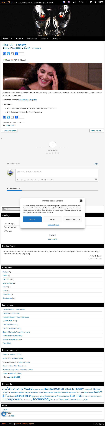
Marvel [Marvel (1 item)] (46, 392)
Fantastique (10, 224)
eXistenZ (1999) (15, 355)
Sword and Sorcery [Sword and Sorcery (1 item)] (26, 400)
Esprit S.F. (6, 2)
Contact (81, 2)
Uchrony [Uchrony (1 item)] (81, 400)
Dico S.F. (6, 38)
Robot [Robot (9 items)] (98, 392)
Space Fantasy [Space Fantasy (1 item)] (40, 396)
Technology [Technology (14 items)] (41, 399)
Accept (32, 219)
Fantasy (9, 231)
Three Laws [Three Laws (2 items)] (63, 400)
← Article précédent (9, 131)
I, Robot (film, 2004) (10, 321)
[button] (81, 201)
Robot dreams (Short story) (12, 336)
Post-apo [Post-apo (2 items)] (80, 393)
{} (48, 179)
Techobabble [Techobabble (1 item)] (54, 400)
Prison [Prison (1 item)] (86, 392)
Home (74, 2)
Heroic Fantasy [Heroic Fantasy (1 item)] (14, 392)
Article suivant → (97, 131)
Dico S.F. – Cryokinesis (18, 366)
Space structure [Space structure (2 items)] (63, 396)
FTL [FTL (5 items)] (93, 388)
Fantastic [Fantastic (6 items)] (68, 388)
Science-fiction (11, 227)
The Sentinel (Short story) (12, 328)
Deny (52, 219)
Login (95, 164)
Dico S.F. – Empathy (14, 45)
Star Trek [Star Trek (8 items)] (76, 395)
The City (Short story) (10, 324)
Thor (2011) (7, 343)
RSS (101, 2)
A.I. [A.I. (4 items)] (4, 389)
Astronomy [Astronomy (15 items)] (14, 388)
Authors (43, 38)
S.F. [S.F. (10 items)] (5, 395)
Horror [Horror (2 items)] (21, 393)
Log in (5, 409)
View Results (52, 239)
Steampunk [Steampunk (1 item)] (91, 396)
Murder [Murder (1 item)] (56, 392)
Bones (7, 48)
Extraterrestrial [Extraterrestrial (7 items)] (53, 388)
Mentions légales (53, 225)
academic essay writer (11, 369)
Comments (37, 48)
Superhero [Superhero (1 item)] (98, 396)
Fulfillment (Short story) (11, 313)
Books (18, 38)
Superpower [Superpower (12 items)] (11, 399)
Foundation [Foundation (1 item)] (87, 389)
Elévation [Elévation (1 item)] (41, 389)
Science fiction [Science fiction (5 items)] (23, 395)
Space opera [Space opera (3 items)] (50, 396)
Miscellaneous (8, 283)
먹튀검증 (6, 358)
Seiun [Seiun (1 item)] (33, 396)
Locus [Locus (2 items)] (40, 393)
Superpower (23, 100)
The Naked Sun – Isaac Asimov (14, 310)
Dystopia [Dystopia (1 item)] (35, 389)
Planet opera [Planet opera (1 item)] (72, 392)
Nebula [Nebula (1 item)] (66, 392)
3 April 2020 (16, 48)
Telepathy (33, 100)
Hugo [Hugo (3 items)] (27, 392)
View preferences (73, 219)
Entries (7, 413)
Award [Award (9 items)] (28, 388)
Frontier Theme (98, 424)
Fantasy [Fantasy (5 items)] (79, 388)
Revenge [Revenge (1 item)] (91, 392)
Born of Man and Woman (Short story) (16, 332)
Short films (6, 294)
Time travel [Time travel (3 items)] (73, 400)
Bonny (5, 366)
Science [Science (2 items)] (11, 396)
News (5, 291)
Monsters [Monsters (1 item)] (50, 392)
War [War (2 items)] (85, 400)
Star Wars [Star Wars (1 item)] (85, 396)
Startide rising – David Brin (12, 339)
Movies (55, 38)
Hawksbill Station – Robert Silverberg (16, 317)
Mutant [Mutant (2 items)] (61, 393)
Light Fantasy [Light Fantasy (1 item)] (34, 392)
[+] (52, 179)
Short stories (32, 38)
